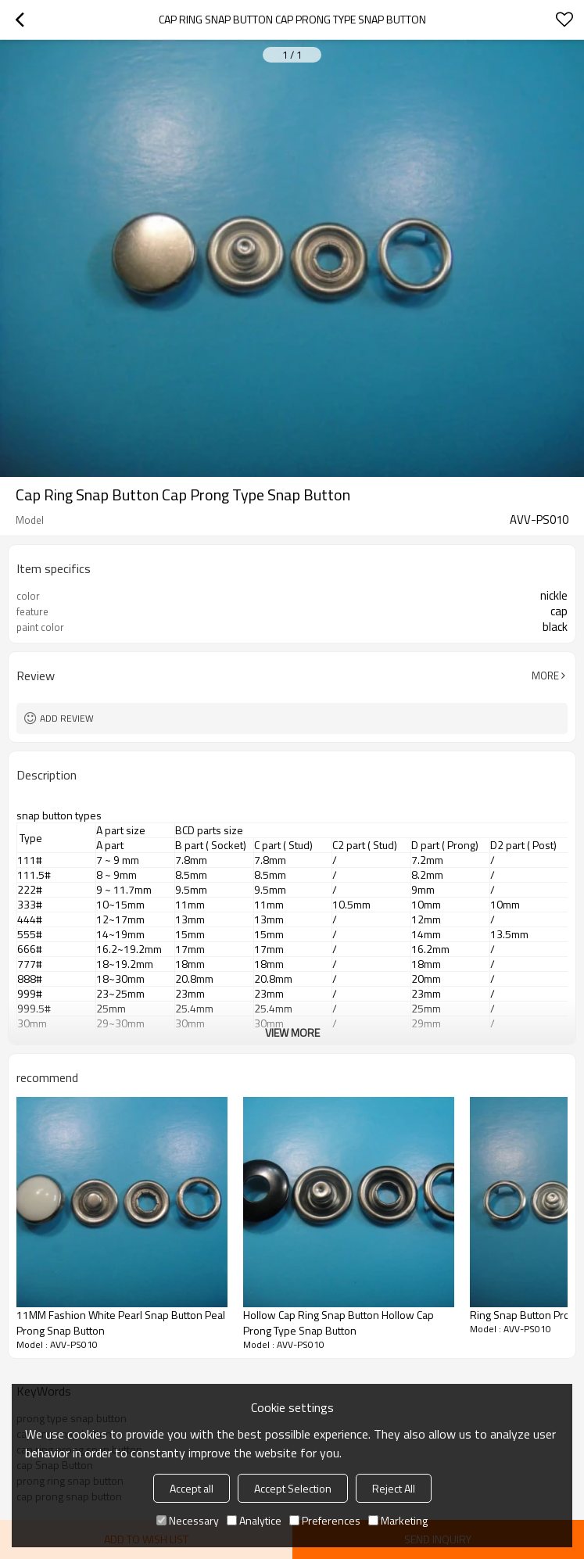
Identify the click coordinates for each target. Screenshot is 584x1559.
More (545, 675)
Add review (67, 718)
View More (292, 1032)
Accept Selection (292, 1488)
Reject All (393, 1488)
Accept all (191, 1488)
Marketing (398, 1520)
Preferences (324, 1520)
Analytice (254, 1520)
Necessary (187, 1520)
